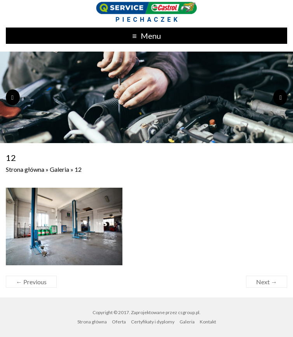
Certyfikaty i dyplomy (152, 322)
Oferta (119, 322)
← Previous (31, 281)
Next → (266, 281)
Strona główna (25, 169)
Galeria (59, 169)
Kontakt (208, 322)
